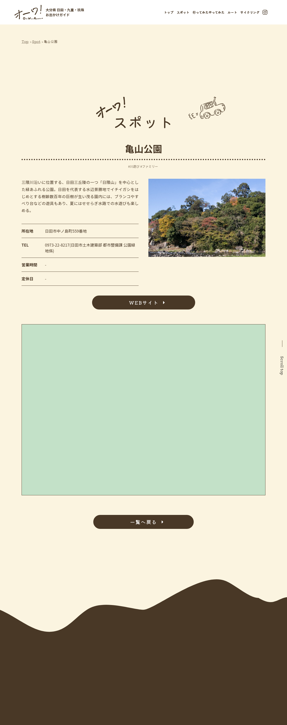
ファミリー (150, 166)
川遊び (134, 166)
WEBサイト (143, 302)
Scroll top (282, 365)
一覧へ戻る (143, 521)
